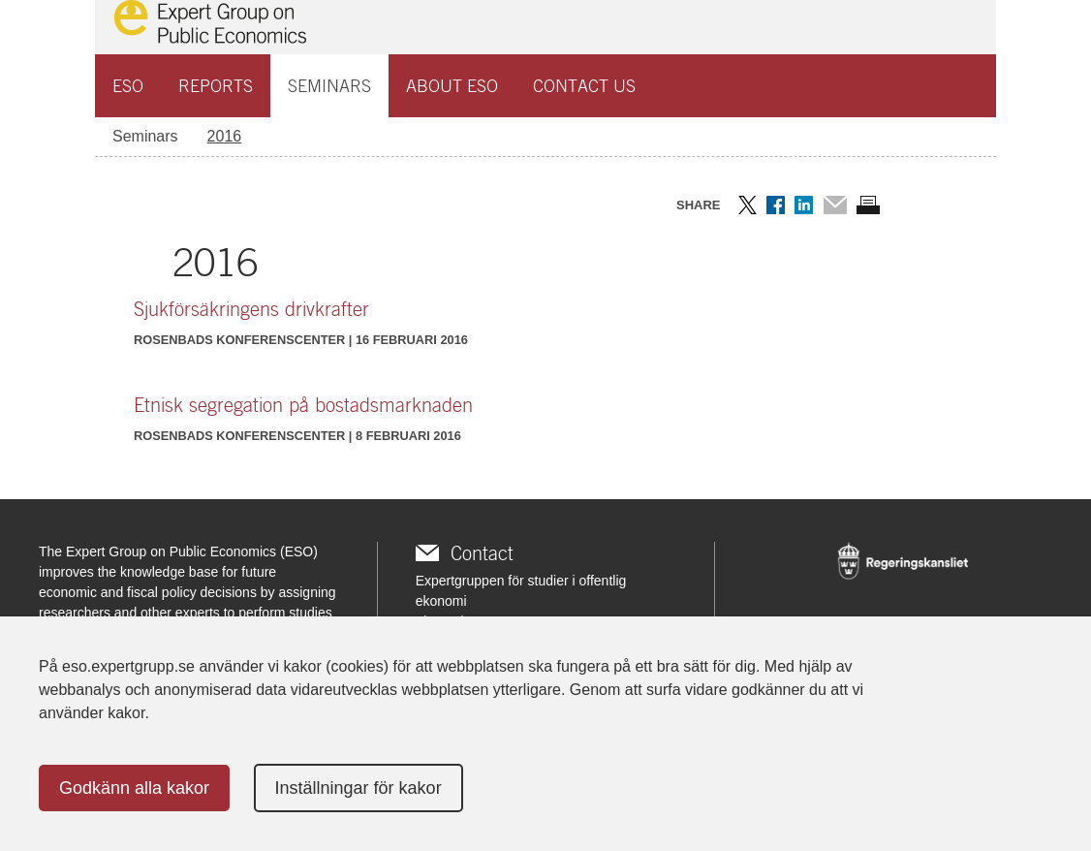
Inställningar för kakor (358, 788)
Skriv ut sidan (868, 205)
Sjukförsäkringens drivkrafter (251, 309)
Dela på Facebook (775, 205)
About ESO (452, 86)
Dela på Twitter (747, 205)
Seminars (329, 86)
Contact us (584, 86)
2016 (224, 136)
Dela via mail (835, 205)
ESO (127, 86)
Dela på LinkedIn (804, 205)
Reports (215, 86)
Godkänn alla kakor (134, 788)
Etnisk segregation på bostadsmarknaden (303, 405)
